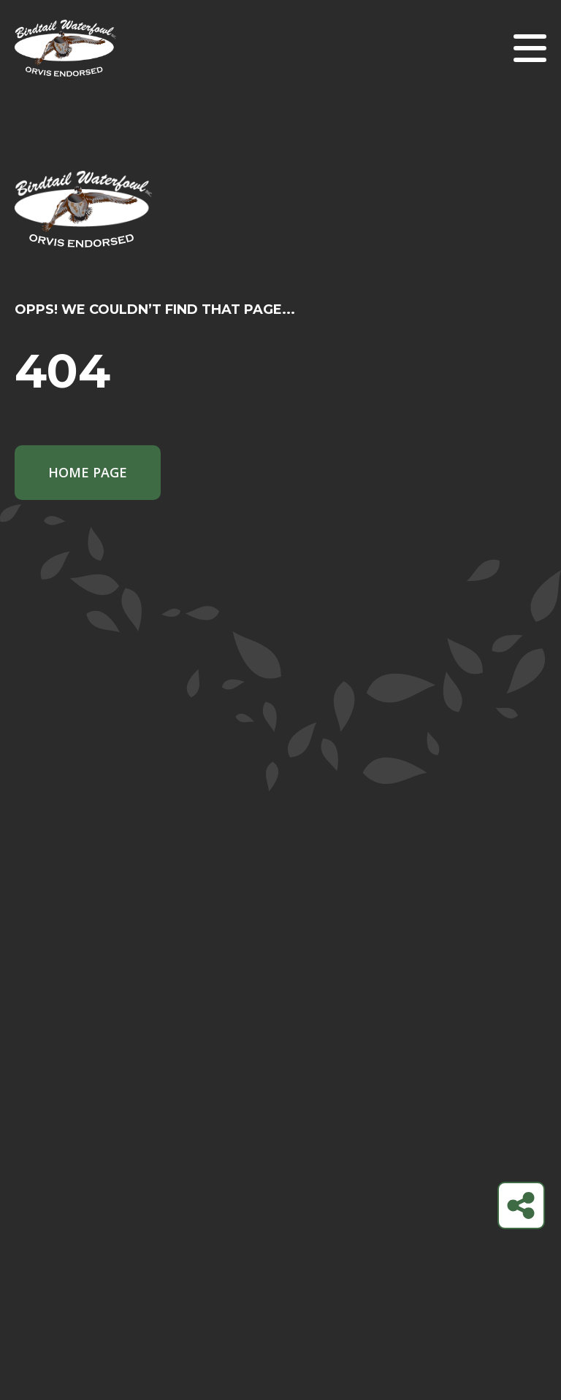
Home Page (87, 472)
